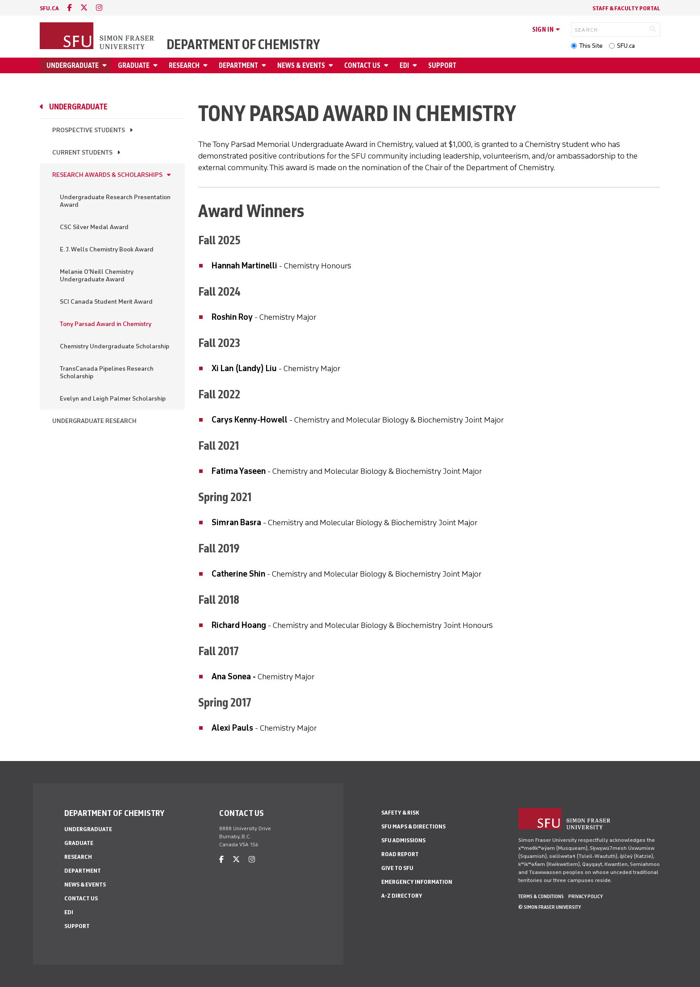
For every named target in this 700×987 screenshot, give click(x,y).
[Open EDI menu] (416, 65)
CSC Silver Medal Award (94, 227)
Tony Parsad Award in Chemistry (105, 324)
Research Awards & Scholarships (107, 175)
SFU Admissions (403, 840)
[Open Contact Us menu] (387, 65)
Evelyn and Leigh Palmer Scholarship (113, 398)
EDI (404, 65)
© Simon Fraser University (549, 907)
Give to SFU (397, 868)
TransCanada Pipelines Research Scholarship (107, 372)
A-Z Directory (401, 895)
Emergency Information (416, 882)
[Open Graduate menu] (156, 65)
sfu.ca (49, 8)
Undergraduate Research (94, 421)
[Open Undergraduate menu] (105, 65)
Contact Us (362, 65)
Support (442, 65)
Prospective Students (88, 130)
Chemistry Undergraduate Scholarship (114, 346)
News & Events (301, 65)
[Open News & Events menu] (332, 65)
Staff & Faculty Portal (626, 8)
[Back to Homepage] (98, 36)
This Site (591, 46)
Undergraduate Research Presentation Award (115, 201)
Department (238, 65)
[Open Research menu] (206, 65)
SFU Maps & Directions (413, 826)
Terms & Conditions (541, 896)
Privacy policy (585, 896)
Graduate (134, 65)
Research (184, 65)
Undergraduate (72, 65)
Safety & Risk (400, 812)
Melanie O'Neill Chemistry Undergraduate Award (96, 275)
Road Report (400, 854)
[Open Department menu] (265, 65)
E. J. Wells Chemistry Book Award (107, 249)
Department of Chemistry (243, 44)
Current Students (82, 152)
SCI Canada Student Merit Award (106, 301)
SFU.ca (626, 46)
